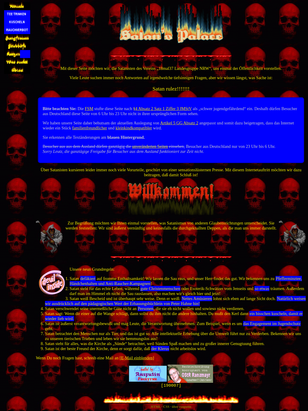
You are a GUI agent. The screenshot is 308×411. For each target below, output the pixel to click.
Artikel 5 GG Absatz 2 (179, 123)
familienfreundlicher (89, 128)
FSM (89, 108)
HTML (156, 407)
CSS (166, 407)
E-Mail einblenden (137, 358)
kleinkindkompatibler (133, 128)
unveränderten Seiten (150, 146)
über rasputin (181, 407)
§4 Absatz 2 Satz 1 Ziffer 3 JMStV (162, 108)
